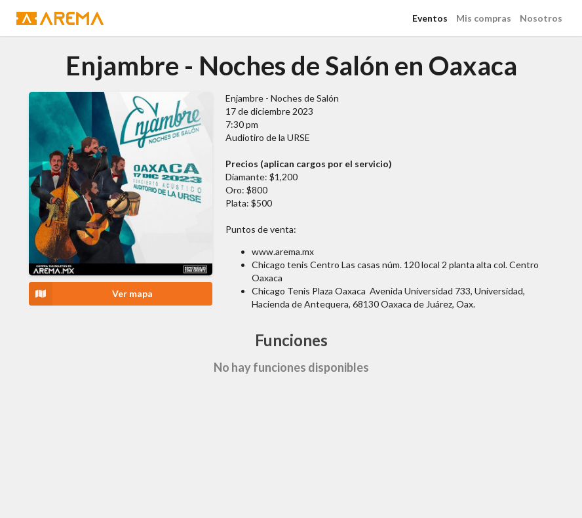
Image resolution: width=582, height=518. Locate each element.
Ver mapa (91, 294)
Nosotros (541, 18)
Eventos (430, 18)
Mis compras (483, 18)
